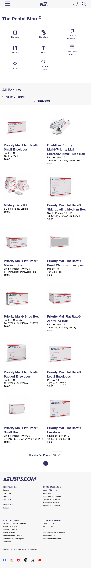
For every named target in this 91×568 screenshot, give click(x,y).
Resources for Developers (13, 539)
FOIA (45, 529)
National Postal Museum (12, 536)
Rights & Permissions (51, 505)
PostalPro (7, 542)
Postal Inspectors (10, 526)
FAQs (5, 496)
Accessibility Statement (52, 539)
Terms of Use (48, 526)
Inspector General (10, 529)
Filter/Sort (43, 100)
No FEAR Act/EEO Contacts (54, 532)
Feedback (7, 499)
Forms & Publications (51, 499)
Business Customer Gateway (14, 523)
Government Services (51, 502)
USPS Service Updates (52, 496)
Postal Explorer (9, 532)
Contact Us (7, 490)
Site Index (7, 493)
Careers (6, 508)
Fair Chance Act (49, 536)
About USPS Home (50, 490)
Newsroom (47, 493)
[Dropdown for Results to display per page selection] (56, 455)
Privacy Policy (48, 523)
